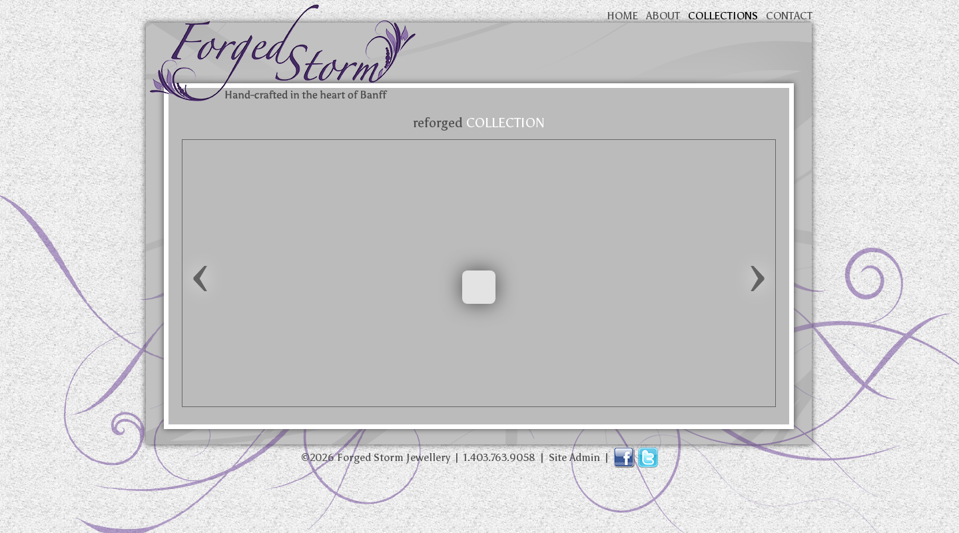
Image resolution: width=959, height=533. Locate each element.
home (622, 15)
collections (723, 15)
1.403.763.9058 (499, 457)
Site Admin (574, 457)
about (663, 15)
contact (789, 15)
